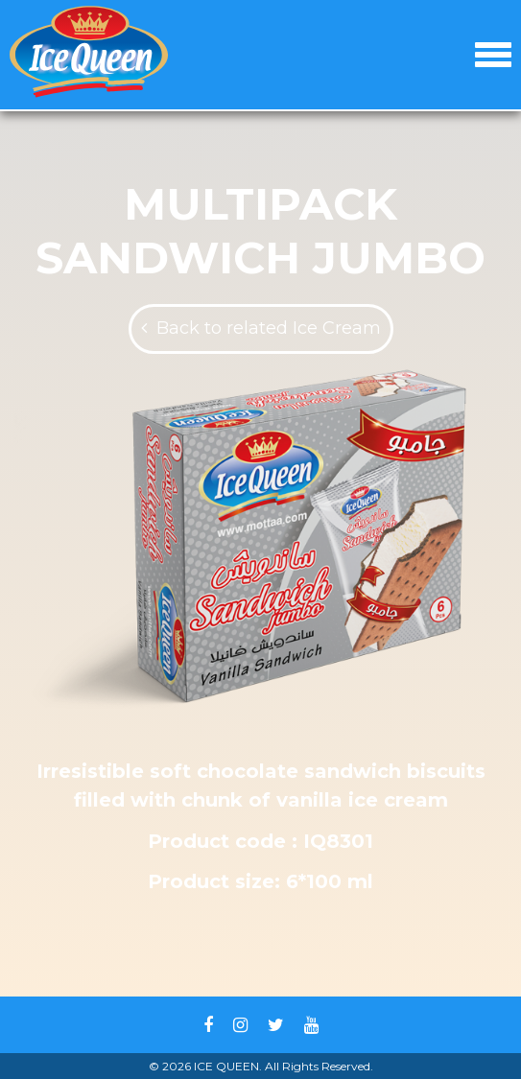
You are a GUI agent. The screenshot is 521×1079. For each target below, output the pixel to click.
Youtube (311, 1025)
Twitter (276, 1025)
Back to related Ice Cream (268, 328)
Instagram (240, 1025)
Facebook (208, 1025)
